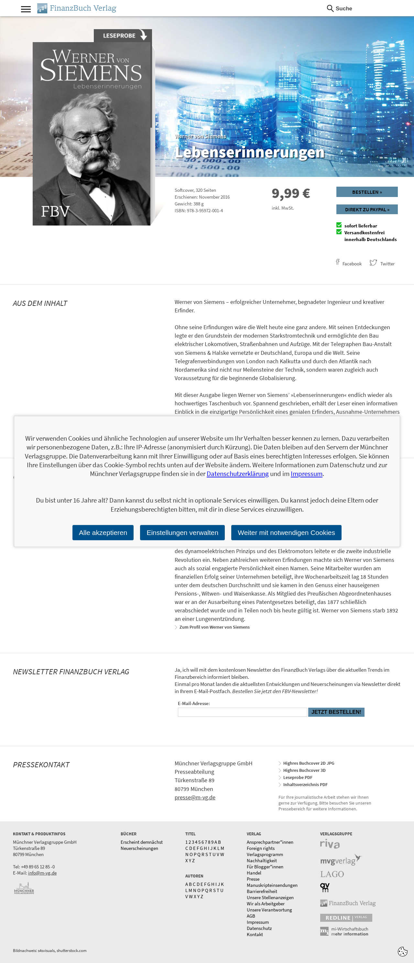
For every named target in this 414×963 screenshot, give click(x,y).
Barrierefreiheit (262, 891)
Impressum (258, 922)
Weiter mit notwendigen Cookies (286, 532)
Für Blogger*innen (265, 867)
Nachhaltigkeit (262, 860)
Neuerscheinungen (139, 848)
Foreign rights (261, 848)
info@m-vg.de (42, 873)
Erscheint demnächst (142, 842)
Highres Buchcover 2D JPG (308, 763)
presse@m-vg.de (195, 797)
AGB (251, 916)
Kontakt (255, 934)
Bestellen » (367, 192)
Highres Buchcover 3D (304, 770)
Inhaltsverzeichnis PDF (305, 784)
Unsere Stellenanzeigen (270, 897)
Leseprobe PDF (297, 777)
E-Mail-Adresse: (194, 703)
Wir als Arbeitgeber (266, 903)
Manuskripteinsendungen (272, 885)
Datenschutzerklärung (238, 474)
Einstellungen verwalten (182, 532)
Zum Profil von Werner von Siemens (215, 627)
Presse (253, 879)
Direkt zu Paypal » (367, 209)
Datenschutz (259, 928)
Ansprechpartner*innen (270, 842)
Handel (254, 873)
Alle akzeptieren (103, 532)
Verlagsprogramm (265, 854)
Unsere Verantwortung (269, 910)
